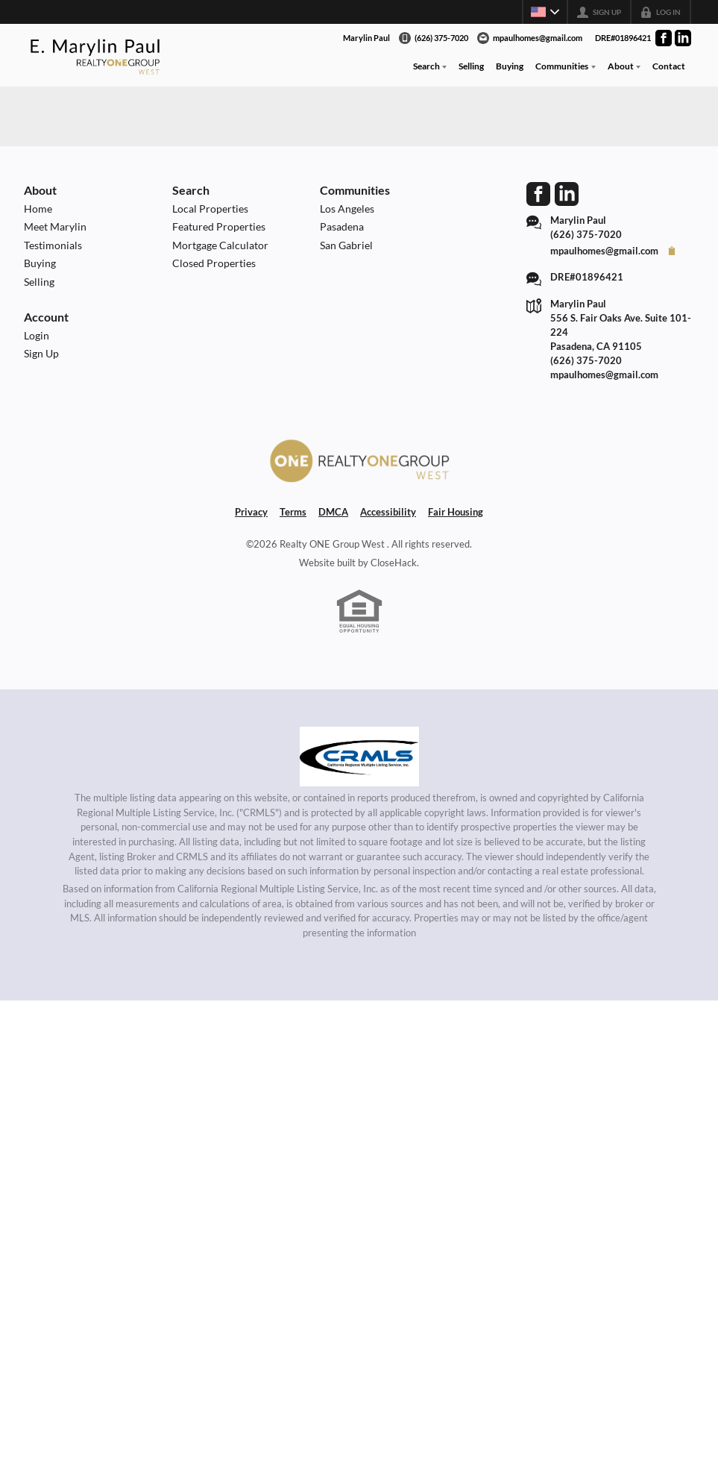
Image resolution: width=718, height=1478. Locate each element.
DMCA (333, 512)
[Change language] (545, 12)
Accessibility (388, 512)
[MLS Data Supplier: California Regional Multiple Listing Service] (359, 756)
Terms (293, 512)
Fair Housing (455, 512)
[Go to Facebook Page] (663, 38)
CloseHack (394, 563)
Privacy (251, 512)
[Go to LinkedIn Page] (683, 38)
